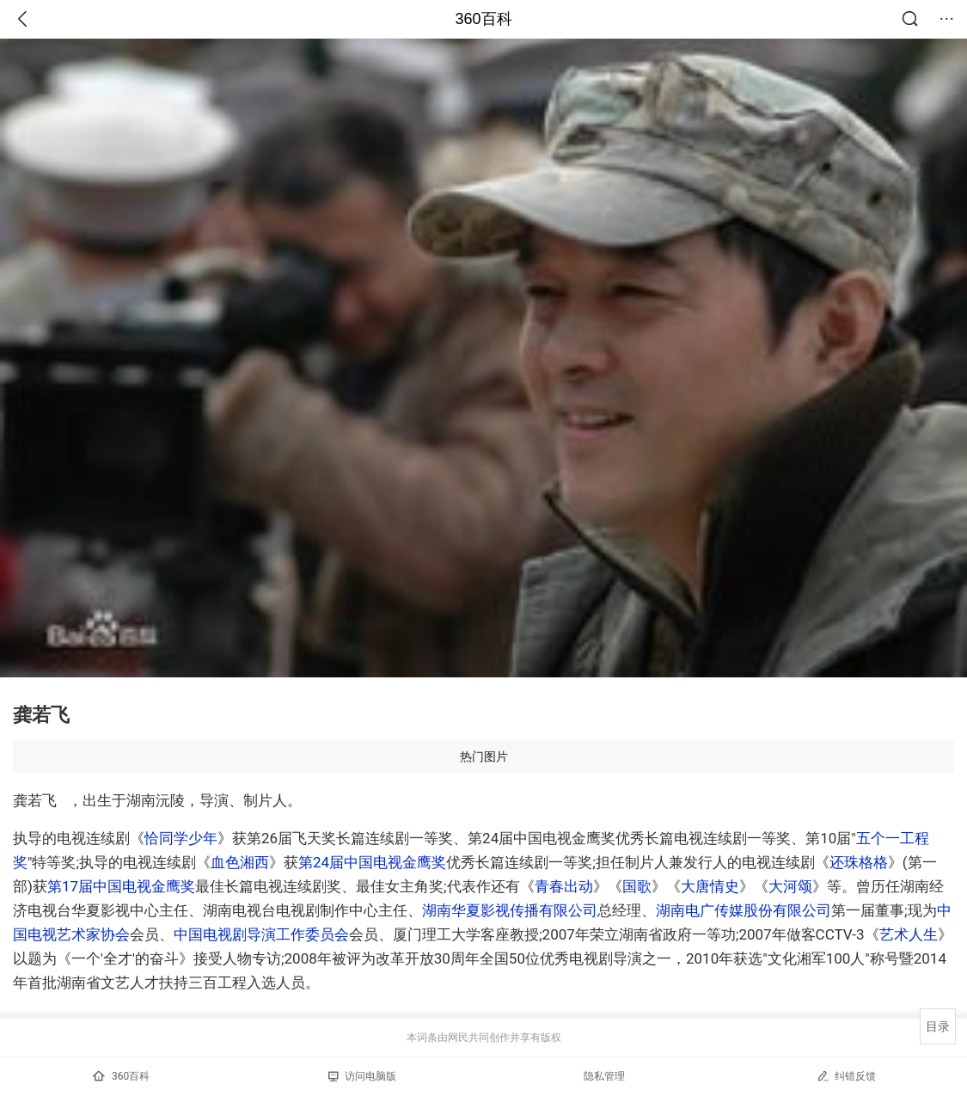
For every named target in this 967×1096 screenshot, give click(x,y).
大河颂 (790, 886)
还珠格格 (858, 862)
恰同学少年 (180, 838)
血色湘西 (240, 862)
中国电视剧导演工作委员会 (261, 934)
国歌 (637, 886)
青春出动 (564, 886)
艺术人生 (908, 934)
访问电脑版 (362, 1076)
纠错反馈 (846, 1075)
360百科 (483, 19)
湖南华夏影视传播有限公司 (509, 910)
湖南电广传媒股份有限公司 (743, 910)
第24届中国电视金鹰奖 (372, 862)
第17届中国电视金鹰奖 (121, 886)
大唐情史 (710, 886)
